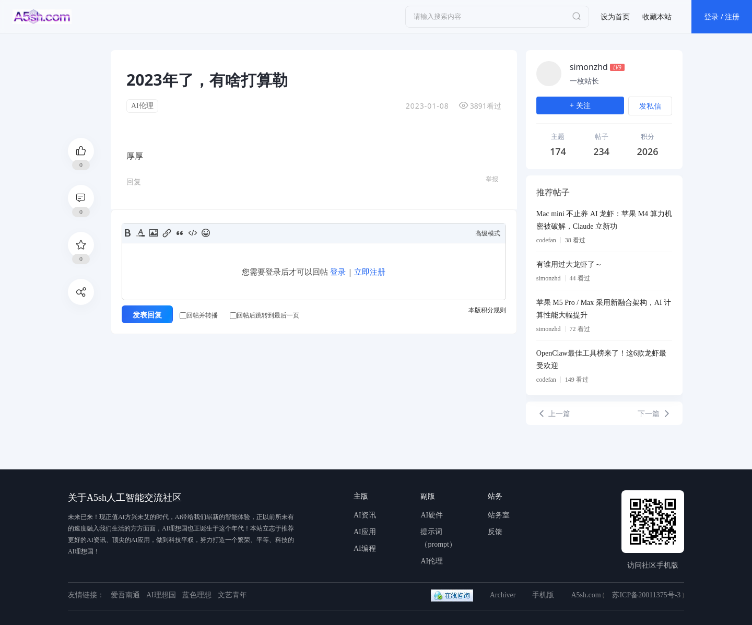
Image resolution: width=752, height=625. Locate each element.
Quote (179, 233)
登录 (338, 271)
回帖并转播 (199, 315)
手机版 (543, 595)
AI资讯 (365, 515)
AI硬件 (431, 515)
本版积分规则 (487, 309)
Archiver (503, 595)
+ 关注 (580, 105)
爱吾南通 (125, 595)
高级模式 (487, 233)
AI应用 (365, 532)
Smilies (206, 233)
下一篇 (655, 413)
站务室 (499, 515)
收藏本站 (657, 16)
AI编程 (365, 548)
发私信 (650, 106)
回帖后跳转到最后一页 (264, 315)
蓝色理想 (197, 595)
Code (192, 233)
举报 (492, 178)
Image (153, 233)
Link (166, 233)
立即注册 (369, 271)
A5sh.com (586, 595)
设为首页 (615, 16)
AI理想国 (161, 595)
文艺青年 (232, 595)
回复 (133, 181)
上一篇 (553, 413)
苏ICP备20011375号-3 (646, 595)
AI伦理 (142, 106)
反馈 (495, 532)
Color (140, 233)
